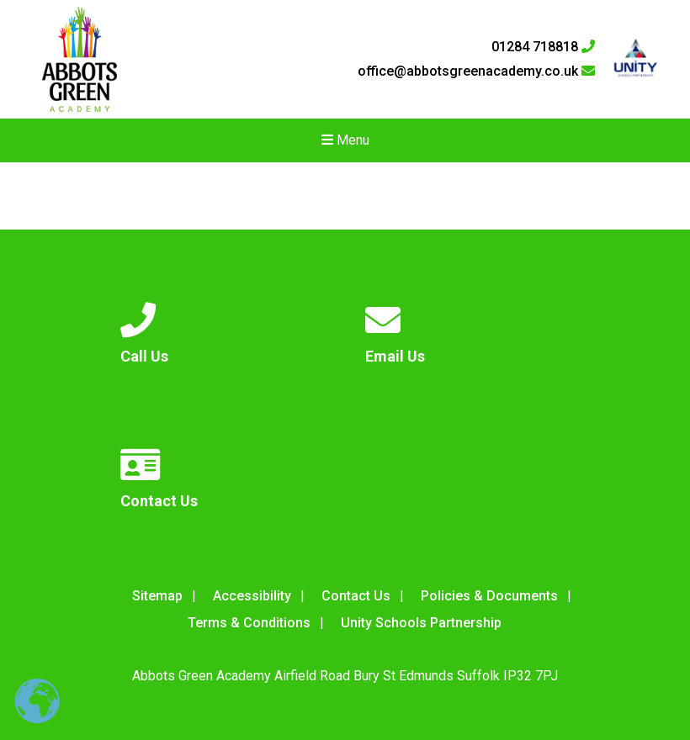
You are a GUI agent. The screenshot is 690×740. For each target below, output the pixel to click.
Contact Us (355, 596)
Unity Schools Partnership (421, 623)
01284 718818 (543, 47)
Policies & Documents (489, 596)
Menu (345, 140)
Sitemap (157, 596)
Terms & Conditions (249, 623)
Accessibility (252, 596)
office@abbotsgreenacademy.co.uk (476, 71)
